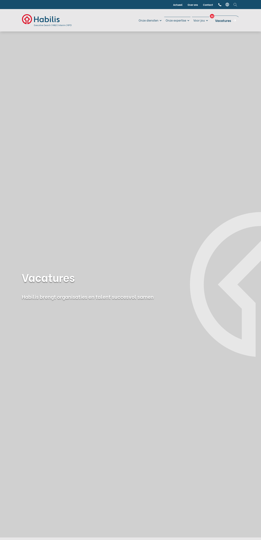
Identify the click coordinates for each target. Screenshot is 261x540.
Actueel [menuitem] (178, 5)
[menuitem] (220, 5)
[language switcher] (227, 4)
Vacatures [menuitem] (221, 19)
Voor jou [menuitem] (198, 20)
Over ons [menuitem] (193, 5)
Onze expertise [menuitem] (173, 20)
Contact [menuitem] (208, 5)
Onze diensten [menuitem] (143, 20)
